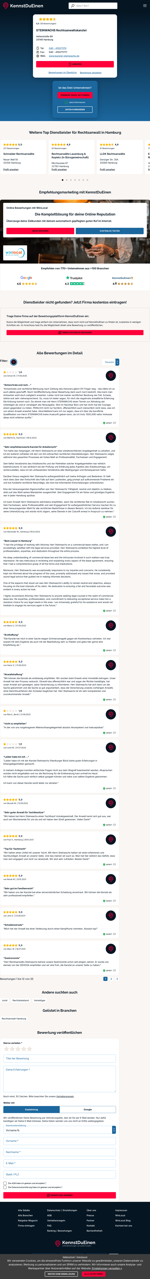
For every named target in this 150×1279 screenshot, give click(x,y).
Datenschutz (54, 1210)
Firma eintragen (26, 1225)
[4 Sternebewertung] (23, 1048)
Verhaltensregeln (65, 1096)
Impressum (121, 1210)
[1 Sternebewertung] (6, 1048)
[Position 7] (87, 180)
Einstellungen (70, 1210)
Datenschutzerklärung (22, 1187)
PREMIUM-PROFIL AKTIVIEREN (75, 95)
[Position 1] (62, 180)
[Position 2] (67, 180)
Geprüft (109, 423)
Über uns (91, 1210)
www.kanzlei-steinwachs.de (64, 55)
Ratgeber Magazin (28, 1220)
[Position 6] (83, 180)
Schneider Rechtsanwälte (18, 153)
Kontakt (91, 1225)
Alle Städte (24, 1210)
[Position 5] (79, 180)
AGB (14, 1183)
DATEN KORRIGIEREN (75, 109)
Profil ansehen (17, 169)
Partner (90, 1220)
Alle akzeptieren (93, 1274)
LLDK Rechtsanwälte (112, 153)
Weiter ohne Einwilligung (61, 1274)
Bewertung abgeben (90, 72)
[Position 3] (71, 180)
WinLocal (120, 1215)
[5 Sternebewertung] (29, 1048)
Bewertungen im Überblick (63, 72)
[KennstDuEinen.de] (23, 6)
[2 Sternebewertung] (12, 1048)
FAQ (49, 1225)
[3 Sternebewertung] (18, 1048)
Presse (90, 1215)
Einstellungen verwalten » (107, 1268)
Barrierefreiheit (94, 1230)
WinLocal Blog (123, 1220)
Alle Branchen (25, 1215)
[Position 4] (75, 180)
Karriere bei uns (123, 1225)
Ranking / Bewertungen (59, 1230)
